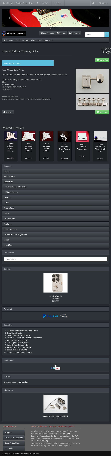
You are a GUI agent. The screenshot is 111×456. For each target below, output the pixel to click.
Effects (6, 213)
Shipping (8, 432)
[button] (10, 18)
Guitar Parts (18, 40)
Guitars (6, 171)
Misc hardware (9, 219)
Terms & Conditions (12, 443)
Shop (10, 40)
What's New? (9, 390)
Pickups (7, 197)
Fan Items (7, 224)
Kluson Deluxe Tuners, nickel (42, 40)
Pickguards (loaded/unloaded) (15, 187)
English (58, 3)
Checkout (61, 33)
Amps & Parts (9, 208)
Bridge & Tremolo (11, 192)
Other (27, 40)
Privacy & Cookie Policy (14, 438)
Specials (7, 269)
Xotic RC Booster (55, 296)
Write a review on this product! (17, 382)
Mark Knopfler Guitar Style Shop (17, 3)
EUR (46, 3)
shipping (108, 53)
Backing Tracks (9, 176)
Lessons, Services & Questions (15, 235)
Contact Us (9, 448)
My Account (74, 33)
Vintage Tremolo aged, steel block (55, 416)
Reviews (7, 112)
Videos (6, 240)
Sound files (8, 245)
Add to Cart (102, 60)
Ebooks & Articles (10, 229)
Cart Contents (47, 33)
